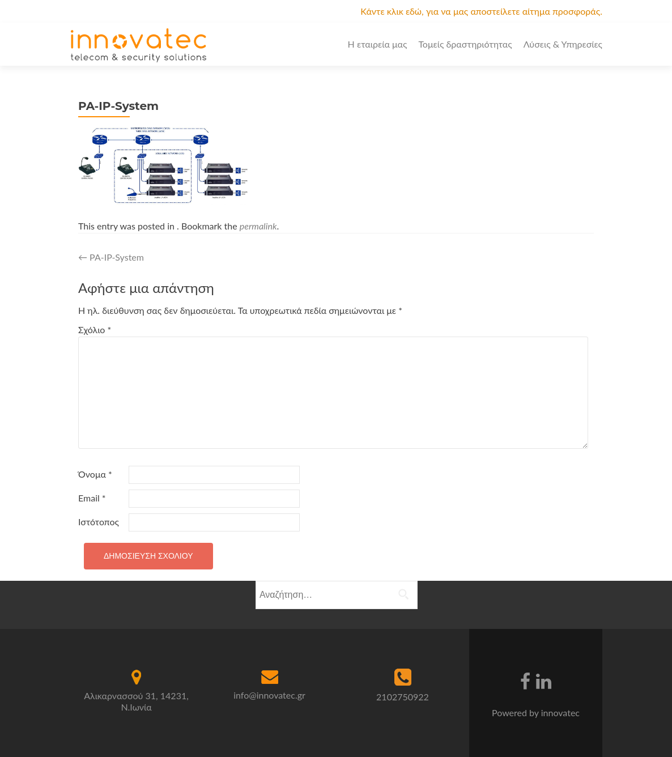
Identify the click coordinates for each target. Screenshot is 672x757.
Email (92, 497)
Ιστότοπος (98, 521)
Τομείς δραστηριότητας (465, 44)
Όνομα (95, 474)
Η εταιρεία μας (377, 44)
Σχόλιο (94, 329)
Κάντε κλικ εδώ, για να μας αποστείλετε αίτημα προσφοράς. (481, 11)
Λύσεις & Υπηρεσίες (563, 44)
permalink (258, 225)
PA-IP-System (111, 257)
